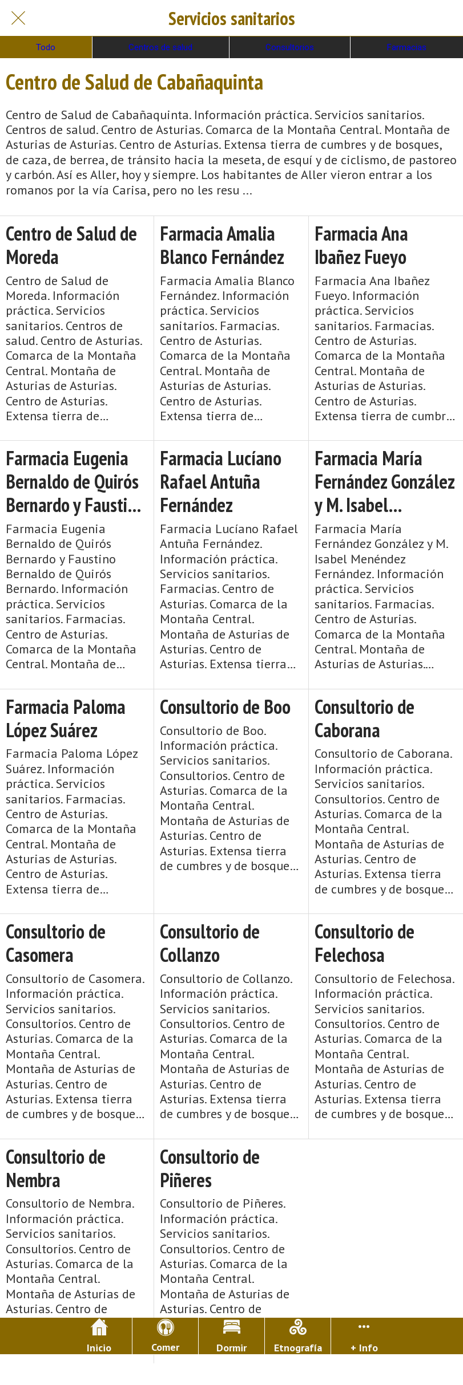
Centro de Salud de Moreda (71, 245)
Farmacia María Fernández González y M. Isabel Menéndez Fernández (384, 481)
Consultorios (289, 47)
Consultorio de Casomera (56, 943)
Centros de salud (160, 47)
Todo (45, 47)
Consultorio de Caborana (364, 718)
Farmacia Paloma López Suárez (66, 718)
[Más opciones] (364, 1336)
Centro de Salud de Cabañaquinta (134, 81)
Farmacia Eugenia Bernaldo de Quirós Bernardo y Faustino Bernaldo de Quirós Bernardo (75, 481)
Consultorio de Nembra (56, 1168)
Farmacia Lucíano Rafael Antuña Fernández (220, 481)
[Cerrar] (18, 18)
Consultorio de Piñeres (210, 1168)
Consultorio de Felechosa (364, 943)
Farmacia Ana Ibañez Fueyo (361, 245)
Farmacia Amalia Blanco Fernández (222, 245)
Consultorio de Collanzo (210, 943)
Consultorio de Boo (225, 706)
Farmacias (406, 47)
